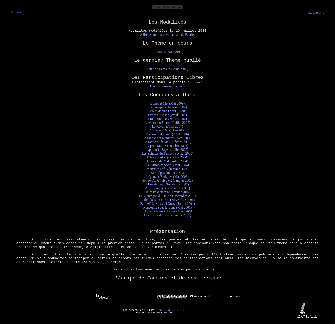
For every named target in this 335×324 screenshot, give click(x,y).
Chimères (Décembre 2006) (167, 130)
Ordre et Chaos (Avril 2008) (167, 115)
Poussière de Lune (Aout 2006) (167, 134)
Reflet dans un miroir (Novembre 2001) (167, 200)
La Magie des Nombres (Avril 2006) (167, 138)
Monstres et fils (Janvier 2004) (167, 169)
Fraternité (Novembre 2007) (167, 119)
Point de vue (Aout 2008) (167, 111)
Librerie (195, 82)
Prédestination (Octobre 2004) (167, 157)
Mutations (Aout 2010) (167, 52)
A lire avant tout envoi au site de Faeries (167, 34)
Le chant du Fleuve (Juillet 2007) (167, 122)
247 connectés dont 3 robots (172, 310)
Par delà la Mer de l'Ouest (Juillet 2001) (167, 203)
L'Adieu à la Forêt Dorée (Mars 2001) (168, 211)
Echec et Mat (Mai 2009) (167, 103)
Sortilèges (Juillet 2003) (167, 173)
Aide (238, 296)
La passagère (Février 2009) (167, 107)
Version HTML (315, 13)
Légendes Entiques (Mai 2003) (167, 176)
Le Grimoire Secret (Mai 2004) (167, 165)
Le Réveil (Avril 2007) (167, 126)
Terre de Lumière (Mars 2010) (167, 69)
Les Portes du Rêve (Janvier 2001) (167, 215)
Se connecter (17, 12)
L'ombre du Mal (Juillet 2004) (167, 161)
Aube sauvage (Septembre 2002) (167, 188)
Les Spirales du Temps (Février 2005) (167, 153)
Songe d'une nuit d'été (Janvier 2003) (167, 180)
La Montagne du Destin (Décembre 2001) (167, 196)
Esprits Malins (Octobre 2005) (167, 146)
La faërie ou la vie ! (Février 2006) (167, 142)
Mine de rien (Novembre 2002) (167, 184)
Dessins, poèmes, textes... (167, 86)
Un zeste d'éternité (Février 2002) (167, 192)
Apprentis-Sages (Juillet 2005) (167, 149)
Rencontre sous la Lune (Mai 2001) (167, 207)
